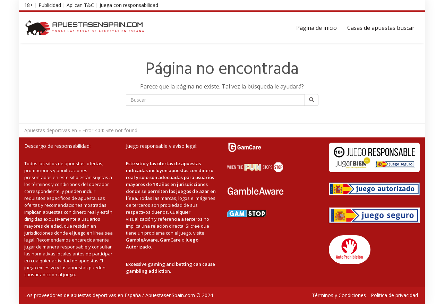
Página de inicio (316, 28)
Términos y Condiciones (339, 295)
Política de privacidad (394, 295)
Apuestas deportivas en (50, 130)
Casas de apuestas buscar (381, 28)
